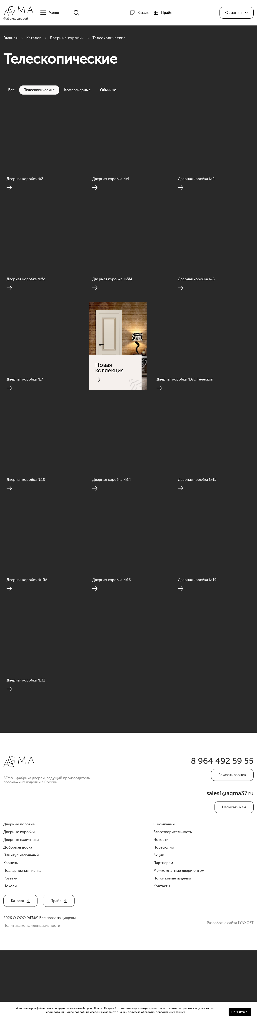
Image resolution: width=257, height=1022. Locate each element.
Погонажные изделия (172, 950)
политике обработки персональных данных (156, 1012)
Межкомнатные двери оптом (179, 942)
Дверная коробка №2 (25, 189)
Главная (10, 38)
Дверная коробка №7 (25, 413)
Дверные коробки (67, 38)
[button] (237, 13)
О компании (164, 896)
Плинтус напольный (21, 927)
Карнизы (10, 934)
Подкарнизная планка (22, 942)
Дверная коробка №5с (26, 301)
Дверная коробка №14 (112, 525)
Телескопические (39, 90)
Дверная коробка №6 (197, 301)
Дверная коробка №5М (113, 301)
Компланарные (77, 90)
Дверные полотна (19, 896)
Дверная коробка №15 (198, 525)
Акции (158, 927)
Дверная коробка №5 (197, 189)
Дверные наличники (21, 911)
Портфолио (163, 919)
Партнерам (163, 934)
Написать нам (234, 879)
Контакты (161, 958)
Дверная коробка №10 (26, 525)
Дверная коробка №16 (112, 636)
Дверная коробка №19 (198, 636)
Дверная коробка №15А (27, 636)
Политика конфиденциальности (31, 997)
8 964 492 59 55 (219, 831)
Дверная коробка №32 (26, 748)
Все (11, 90)
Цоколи (10, 958)
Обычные (108, 90)
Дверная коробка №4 (111, 189)
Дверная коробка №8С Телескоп (185, 413)
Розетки (10, 950)
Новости (161, 911)
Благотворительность (172, 904)
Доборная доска (17, 919)
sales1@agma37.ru (231, 865)
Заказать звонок (232, 845)
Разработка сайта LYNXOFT (230, 993)
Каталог (33, 38)
